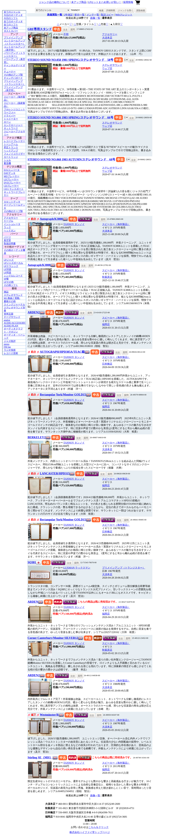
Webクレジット (123, 14)
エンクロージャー (13, 125)
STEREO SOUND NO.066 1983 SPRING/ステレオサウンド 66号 (70, 117)
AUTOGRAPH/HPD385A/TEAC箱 (62, 351)
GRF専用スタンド (40, 29)
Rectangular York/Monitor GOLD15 (63, 394)
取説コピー (107, 14)
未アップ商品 (78, 2)
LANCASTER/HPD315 (54, 473)
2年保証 (68, 14)
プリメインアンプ (13, 37)
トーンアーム (11, 144)
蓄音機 (7, 163)
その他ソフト (11, 285)
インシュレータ (12, 224)
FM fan (7, 347)
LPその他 (9, 282)
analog (7, 320)
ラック (7, 227)
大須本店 (107, 37)
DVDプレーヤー (12, 182)
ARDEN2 (34, 312)
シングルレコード (13, 275)
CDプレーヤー (11, 186)
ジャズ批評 (10, 341)
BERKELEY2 (36, 437)
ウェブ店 (107, 68)
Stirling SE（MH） (40, 757)
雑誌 (6, 292)
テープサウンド (12, 317)
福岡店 (106, 324)
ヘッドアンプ (11, 150)
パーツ (7, 237)
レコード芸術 (11, 353)
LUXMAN (76, 567)
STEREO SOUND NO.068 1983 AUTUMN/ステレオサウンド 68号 (71, 159)
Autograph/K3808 (51, 219)
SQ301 (32, 562)
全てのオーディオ (13, 21)
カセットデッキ (12, 202)
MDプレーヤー (11, 176)
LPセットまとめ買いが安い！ (104, 2)
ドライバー (10, 115)
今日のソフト (11, 18)
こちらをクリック (98, 827)
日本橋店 (107, 363)
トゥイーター (11, 119)
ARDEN (33, 601)
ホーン (7, 122)
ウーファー (10, 112)
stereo (6, 344)
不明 (66, 34)
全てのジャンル (12, 12)
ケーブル (8, 221)
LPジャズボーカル (13, 263)
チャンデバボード (13, 78)
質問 (72, 29)
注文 (65, 29)
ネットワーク (11, 128)
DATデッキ (9, 173)
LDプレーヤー (11, 179)
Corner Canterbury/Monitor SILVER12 (53, 638)
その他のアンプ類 (13, 75)
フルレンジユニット (14, 109)
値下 (33, 714)
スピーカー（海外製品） (116, 224)
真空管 (7, 240)
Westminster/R (49, 714)
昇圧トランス (11, 147)
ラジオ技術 (10, 350)
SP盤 (6, 279)
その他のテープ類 (13, 211)
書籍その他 (10, 301)
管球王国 (8, 314)
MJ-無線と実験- (12, 298)
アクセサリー (11, 218)
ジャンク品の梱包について (54, 2)
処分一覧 (80, 14)
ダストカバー (11, 31)
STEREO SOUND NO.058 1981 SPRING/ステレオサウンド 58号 (70, 59)
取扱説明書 (10, 243)
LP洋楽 (7, 269)
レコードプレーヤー (14, 141)
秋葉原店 (107, 277)
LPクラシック (11, 266)
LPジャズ (9, 260)
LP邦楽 (7, 272)
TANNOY (74, 224)
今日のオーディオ (13, 15)
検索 (101, 10)
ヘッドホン (10, 230)
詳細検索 (110, 10)
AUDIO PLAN (11, 325)
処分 (33, 219)
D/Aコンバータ (12, 170)
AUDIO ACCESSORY (15, 323)
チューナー (10, 71)
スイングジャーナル (14, 304)
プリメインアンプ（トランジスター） (123, 567)
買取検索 (140, 10)
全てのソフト (11, 24)
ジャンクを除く (125, 10)
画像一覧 (95, 18)
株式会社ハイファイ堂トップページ (89, 832)
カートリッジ (11, 157)
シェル (7, 160)
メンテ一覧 (93, 14)
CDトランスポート (14, 189)
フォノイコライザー (14, 154)
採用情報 (128, 2)
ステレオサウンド (13, 295)
